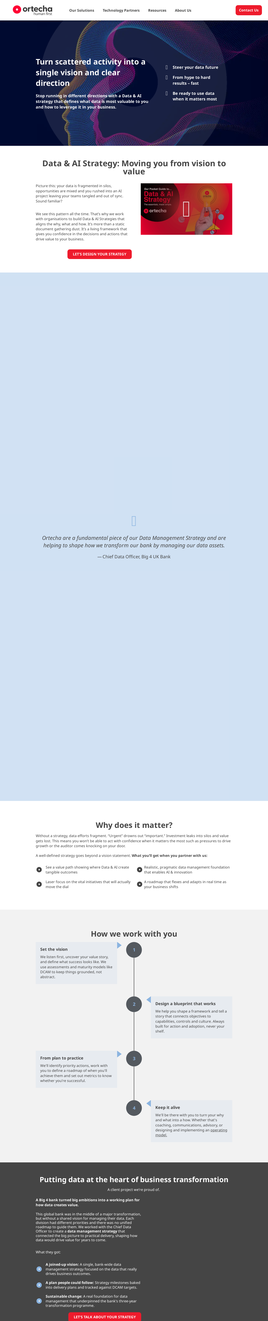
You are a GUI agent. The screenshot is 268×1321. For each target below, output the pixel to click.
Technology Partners (121, 10)
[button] (186, 209)
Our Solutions (81, 10)
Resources (157, 10)
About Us (183, 10)
